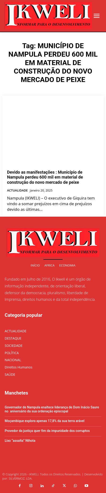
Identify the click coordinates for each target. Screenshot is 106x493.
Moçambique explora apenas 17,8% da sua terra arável (44, 421)
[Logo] (48, 15)
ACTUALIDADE (17, 190)
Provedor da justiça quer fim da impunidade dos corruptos (47, 431)
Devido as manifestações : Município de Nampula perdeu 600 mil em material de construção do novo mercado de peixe (45, 177)
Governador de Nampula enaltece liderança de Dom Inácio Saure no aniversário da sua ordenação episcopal (52, 409)
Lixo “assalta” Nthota (20, 440)
